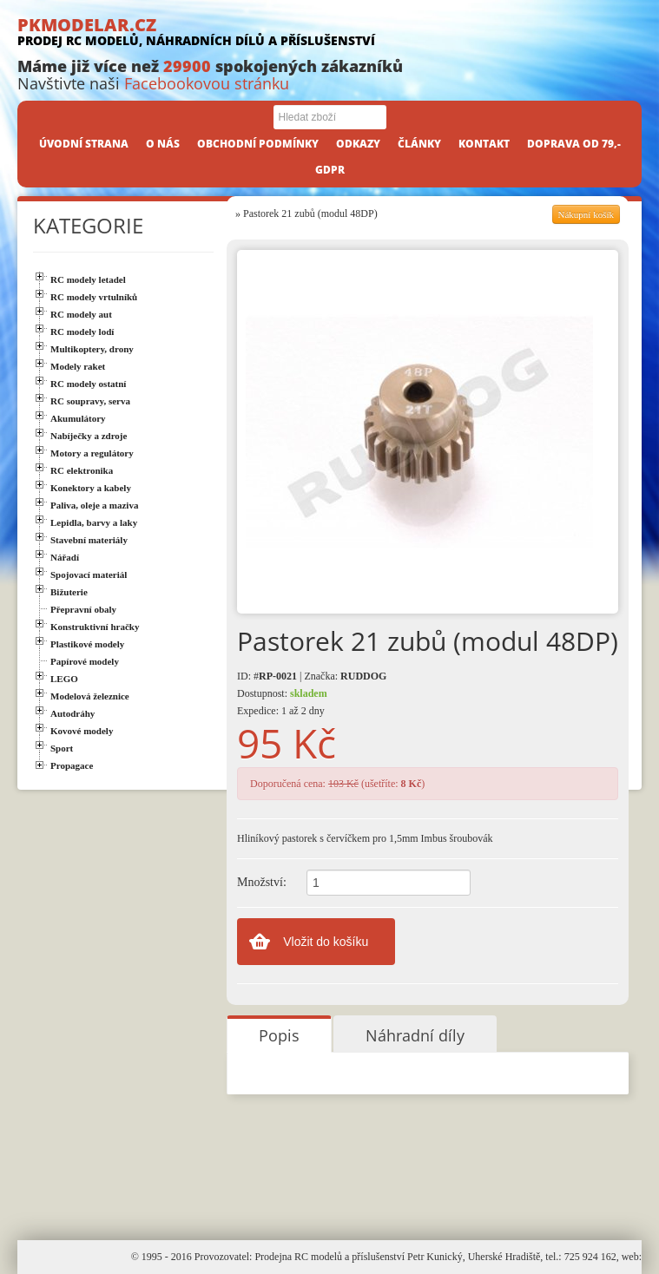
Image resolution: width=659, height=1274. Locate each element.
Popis (279, 1035)
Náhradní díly (415, 1035)
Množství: (262, 882)
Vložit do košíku (325, 942)
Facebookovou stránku (206, 83)
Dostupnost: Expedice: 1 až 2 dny (282, 702)
